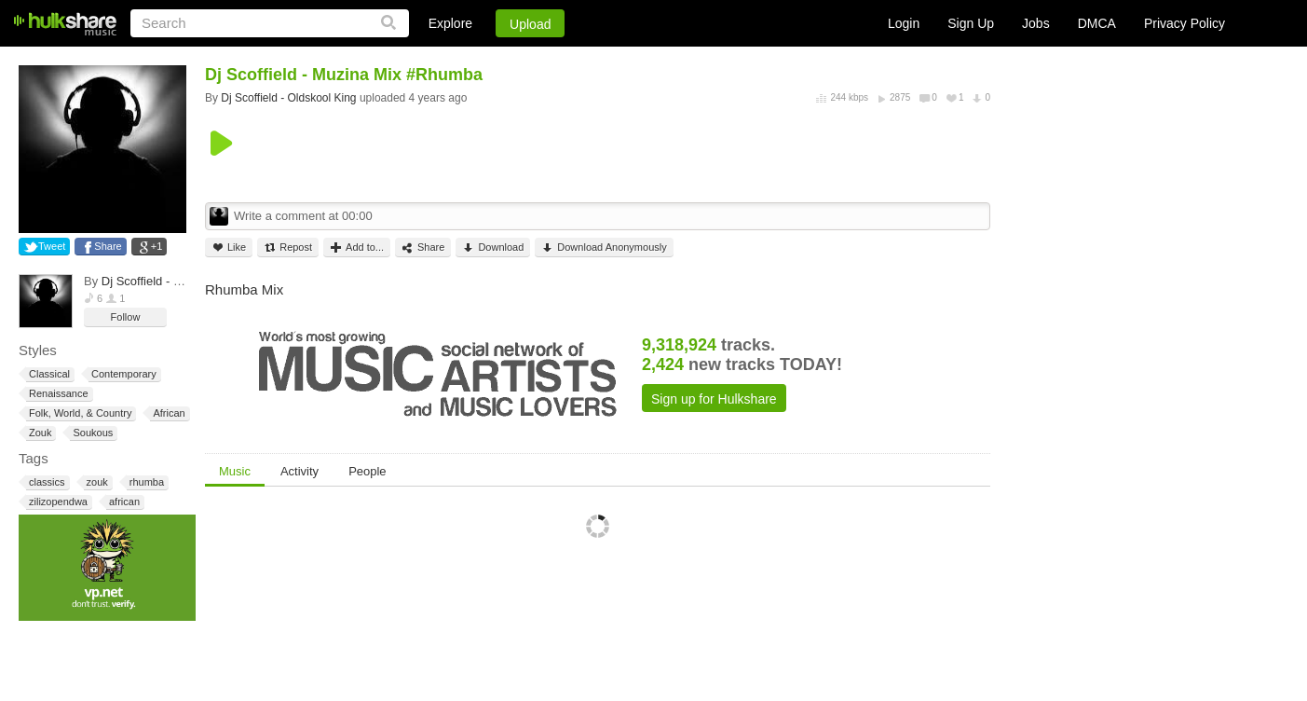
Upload (530, 24)
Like (228, 247)
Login (903, 23)
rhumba (145, 482)
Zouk (38, 433)
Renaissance (57, 394)
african (123, 502)
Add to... (357, 247)
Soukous (91, 433)
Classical (48, 374)
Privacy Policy (1184, 23)
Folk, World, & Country (78, 413)
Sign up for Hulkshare (714, 399)
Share (107, 246)
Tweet (51, 246)
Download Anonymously (603, 247)
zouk (96, 482)
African (167, 413)
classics (45, 482)
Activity (299, 471)
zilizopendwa (57, 502)
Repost (288, 247)
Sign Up (970, 23)
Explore (450, 23)
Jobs (1036, 23)
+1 (157, 246)
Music (235, 471)
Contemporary (122, 374)
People (367, 471)
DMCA (1097, 23)
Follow (126, 317)
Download (493, 247)
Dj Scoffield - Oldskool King (175, 281)
